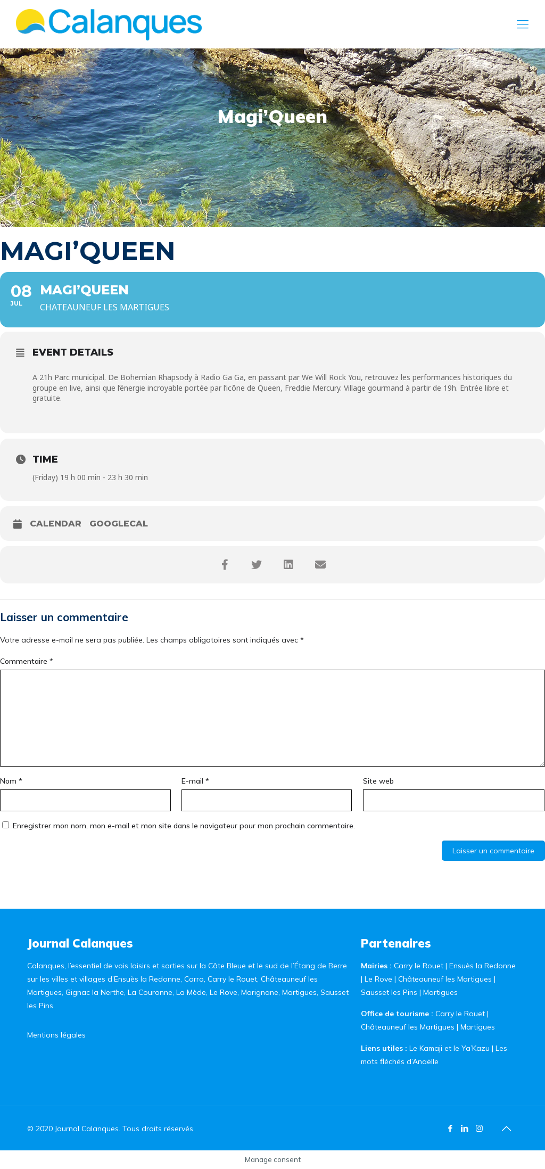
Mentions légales (56, 1035)
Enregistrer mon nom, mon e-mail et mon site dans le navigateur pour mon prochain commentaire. (184, 825)
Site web (378, 781)
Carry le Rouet (418, 965)
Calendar (55, 523)
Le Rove (378, 979)
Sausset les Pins (389, 992)
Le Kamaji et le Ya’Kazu (449, 1048)
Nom (11, 781)
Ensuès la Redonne (482, 965)
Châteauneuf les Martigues (445, 979)
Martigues (440, 992)
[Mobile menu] (523, 24)
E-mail (195, 781)
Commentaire (26, 661)
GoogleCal (118, 523)
